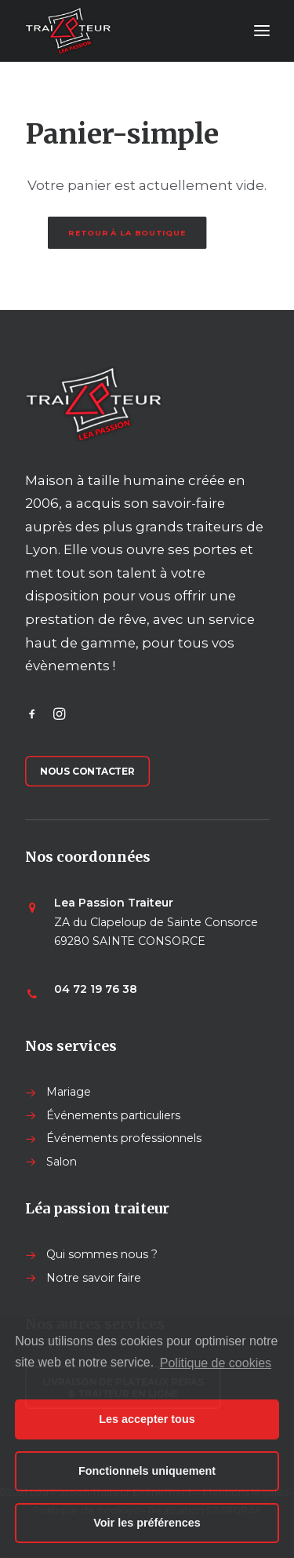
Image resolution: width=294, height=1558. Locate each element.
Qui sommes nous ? (102, 1254)
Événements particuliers (113, 1115)
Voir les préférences (147, 1522)
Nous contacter (87, 771)
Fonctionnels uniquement (147, 1471)
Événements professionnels (123, 1138)
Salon (61, 1162)
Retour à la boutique (127, 232)
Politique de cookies (215, 1363)
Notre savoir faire (93, 1278)
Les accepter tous (146, 1419)
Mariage (68, 1092)
